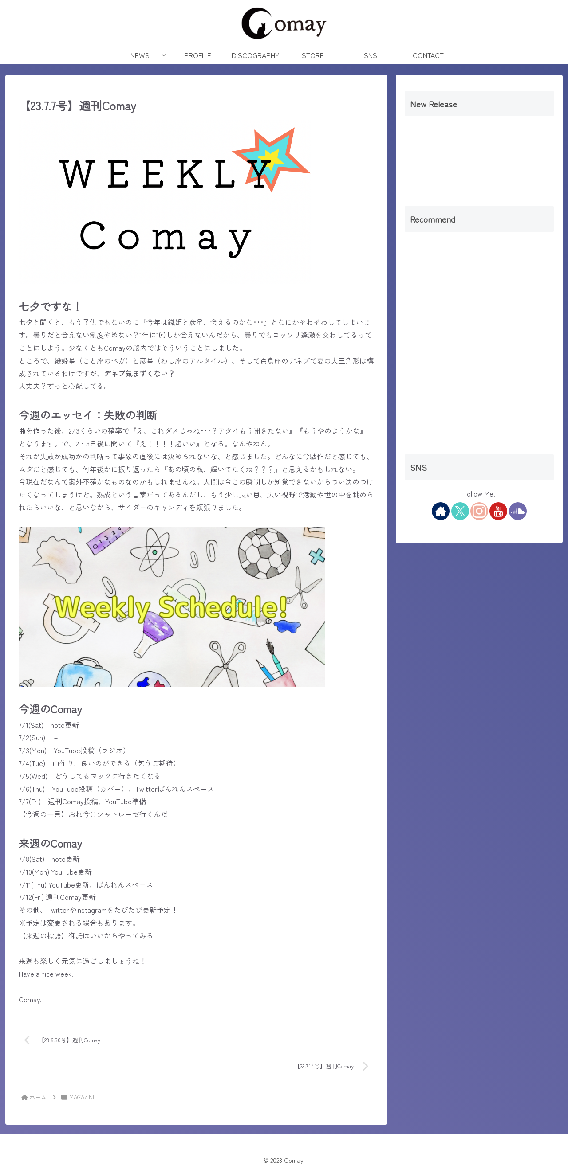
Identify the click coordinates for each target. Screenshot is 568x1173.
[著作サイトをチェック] (441, 511)
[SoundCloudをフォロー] (518, 511)
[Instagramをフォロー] (479, 511)
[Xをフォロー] (460, 511)
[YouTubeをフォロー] (498, 511)
